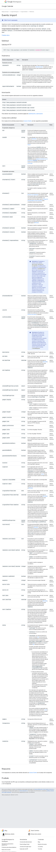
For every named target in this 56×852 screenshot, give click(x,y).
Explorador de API (24, 849)
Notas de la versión (6, 849)
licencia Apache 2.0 (24, 790)
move (42, 474)
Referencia (31, 11)
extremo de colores (32, 314)
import (29, 144)
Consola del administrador (26, 842)
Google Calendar (7, 6)
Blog (39, 842)
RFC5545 (34, 138)
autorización (14, 20)
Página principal (5, 11)
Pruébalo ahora (5, 35)
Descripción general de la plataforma (7, 844)
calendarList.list (39, 66)
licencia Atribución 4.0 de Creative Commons (43, 789)
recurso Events (27, 121)
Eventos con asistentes (33, 194)
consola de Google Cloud (25, 846)
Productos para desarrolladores (9, 847)
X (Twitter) (40, 846)
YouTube (40, 849)
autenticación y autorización (36, 113)
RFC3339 (45, 361)
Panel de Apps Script (24, 844)
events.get (30, 163)
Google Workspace (14, 11)
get (33, 644)
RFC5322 (37, 222)
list (38, 637)
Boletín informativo (42, 844)
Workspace (14, 2)
